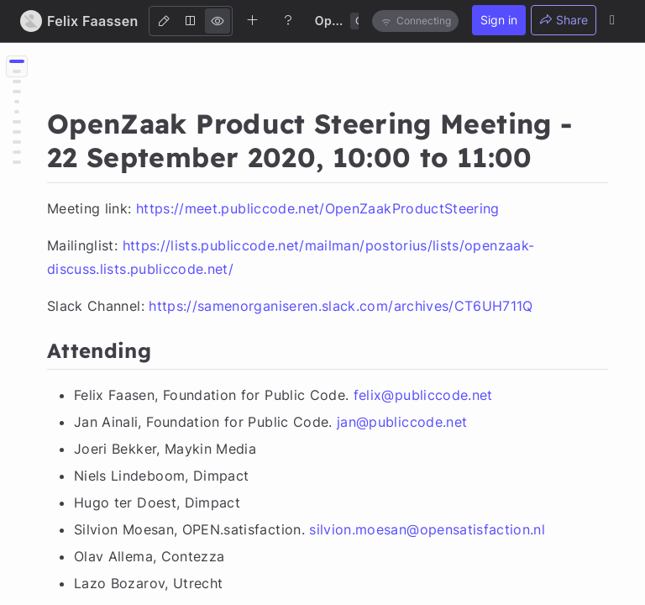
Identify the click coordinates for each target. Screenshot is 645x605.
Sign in (498, 20)
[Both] (190, 21)
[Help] (288, 20)
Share (563, 20)
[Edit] (163, 21)
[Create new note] (253, 20)
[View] (217, 21)
